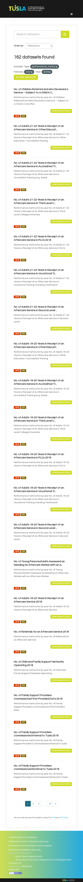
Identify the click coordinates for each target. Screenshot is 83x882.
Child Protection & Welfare (23, 837)
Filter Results (26, 77)
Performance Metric (61, 111)
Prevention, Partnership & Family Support (30, 846)
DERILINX (27, 866)
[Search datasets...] (37, 34)
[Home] (10, 20)
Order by (18, 46)
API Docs (63, 817)
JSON (17, 116)
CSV (23, 116)
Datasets (22, 20)
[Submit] (65, 34)
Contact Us (15, 863)
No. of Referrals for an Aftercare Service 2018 (41, 631)
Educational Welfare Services (25, 850)
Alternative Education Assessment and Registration (43, 860)
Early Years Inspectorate (28, 856)
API (53, 817)
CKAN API (14, 870)
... (44, 804)
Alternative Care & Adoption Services (28, 841)
